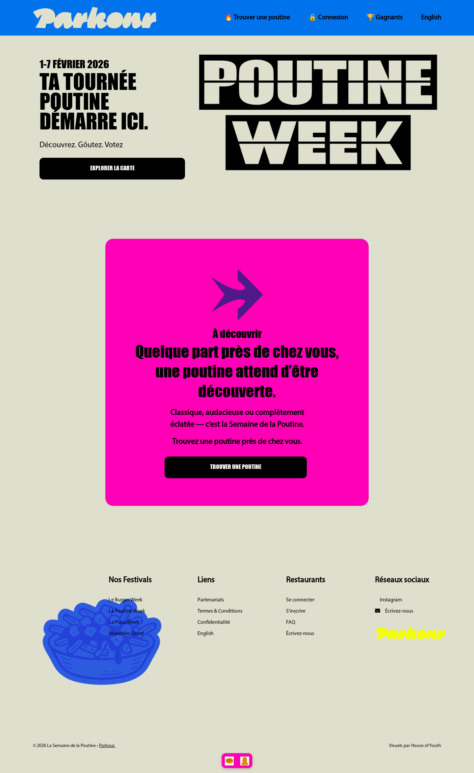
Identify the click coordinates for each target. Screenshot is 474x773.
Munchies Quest (126, 633)
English (431, 17)
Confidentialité (214, 622)
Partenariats (211, 600)
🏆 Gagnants (384, 17)
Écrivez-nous (300, 633)
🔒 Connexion (328, 17)
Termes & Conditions (220, 611)
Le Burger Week (126, 600)
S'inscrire (295, 611)
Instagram (390, 600)
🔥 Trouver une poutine (257, 17)
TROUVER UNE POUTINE (235, 466)
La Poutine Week (127, 611)
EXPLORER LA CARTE (112, 168)
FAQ (290, 622)
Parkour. (107, 745)
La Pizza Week (124, 622)
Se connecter (300, 600)
